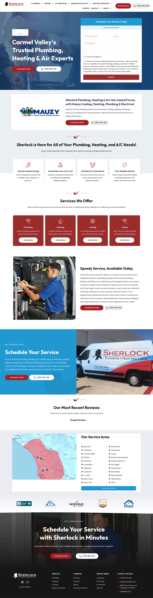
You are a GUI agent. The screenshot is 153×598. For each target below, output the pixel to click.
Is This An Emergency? (93, 57)
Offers (86, 8)
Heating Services (102, 3)
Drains (48, 3)
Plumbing (37, 3)
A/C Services (62, 3)
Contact (96, 8)
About (107, 8)
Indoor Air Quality (81, 3)
